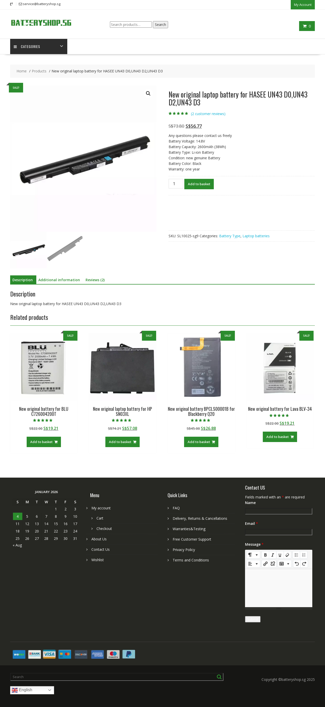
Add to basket (199, 183)
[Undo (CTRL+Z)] (297, 563)
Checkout (104, 528)
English (22, 690)
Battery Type (229, 235)
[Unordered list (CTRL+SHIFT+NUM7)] (296, 554)
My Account (303, 4)
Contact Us (100, 549)
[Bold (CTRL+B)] (265, 554)
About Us (99, 538)
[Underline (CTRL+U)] (280, 554)
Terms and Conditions (191, 559)
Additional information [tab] (59, 279)
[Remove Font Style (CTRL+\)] (287, 554)
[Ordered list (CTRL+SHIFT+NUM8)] (303, 554)
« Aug (17, 544)
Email (251, 523)
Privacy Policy (184, 549)
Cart (99, 517)
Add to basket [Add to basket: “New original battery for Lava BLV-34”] (277, 436)
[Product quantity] (176, 183)
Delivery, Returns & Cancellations (200, 518)
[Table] (285, 563)
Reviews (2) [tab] (95, 279)
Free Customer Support (192, 539)
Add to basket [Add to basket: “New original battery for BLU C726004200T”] (41, 441)
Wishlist (97, 559)
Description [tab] (22, 279)
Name (250, 502)
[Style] (253, 554)
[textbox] (278, 588)
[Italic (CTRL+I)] (273, 554)
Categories (27, 46)
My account (101, 507)
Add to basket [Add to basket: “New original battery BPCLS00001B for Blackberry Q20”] (199, 441)
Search (160, 24)
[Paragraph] (253, 563)
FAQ (176, 507)
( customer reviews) (208, 113)
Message (254, 544)
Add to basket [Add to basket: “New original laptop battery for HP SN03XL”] (120, 441)
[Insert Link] (265, 563)
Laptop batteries (256, 235)
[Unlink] (273, 563)
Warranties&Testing (189, 528)
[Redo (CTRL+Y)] (304, 563)
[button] (148, 93)
